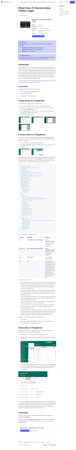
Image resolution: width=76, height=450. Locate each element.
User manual (48, 158)
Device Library (50, 2)
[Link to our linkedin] (53, 445)
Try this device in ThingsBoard (38, 36)
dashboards (24, 421)
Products (22, 2)
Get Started (20, 442)
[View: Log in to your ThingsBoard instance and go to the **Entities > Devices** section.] (24, 120)
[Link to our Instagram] (51, 445)
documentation (34, 419)
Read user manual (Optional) (26, 93)
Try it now (72, 2)
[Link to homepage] (7, 2)
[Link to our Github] (43, 445)
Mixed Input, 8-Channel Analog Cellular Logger (30, 91)
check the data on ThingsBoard (34, 82)
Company (39, 2)
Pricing (66, 2)
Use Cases (30, 2)
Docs (46, 2)
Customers (35, 2)
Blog (54, 2)
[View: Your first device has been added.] (24, 127)
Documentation (27, 442)
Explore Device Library (25, 430)
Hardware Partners (34, 430)
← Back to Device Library (22, 15)
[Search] (62, 2)
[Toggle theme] (60, 2)
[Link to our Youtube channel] (45, 445)
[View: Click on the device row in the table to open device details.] (24, 152)
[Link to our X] (55, 445)
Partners (43, 2)
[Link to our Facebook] (49, 445)
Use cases (34, 442)
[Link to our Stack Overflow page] (47, 445)
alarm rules (44, 421)
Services (25, 2)
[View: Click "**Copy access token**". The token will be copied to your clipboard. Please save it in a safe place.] (37, 152)
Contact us (48, 442)
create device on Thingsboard (37, 80)
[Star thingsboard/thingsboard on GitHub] (12, 2)
